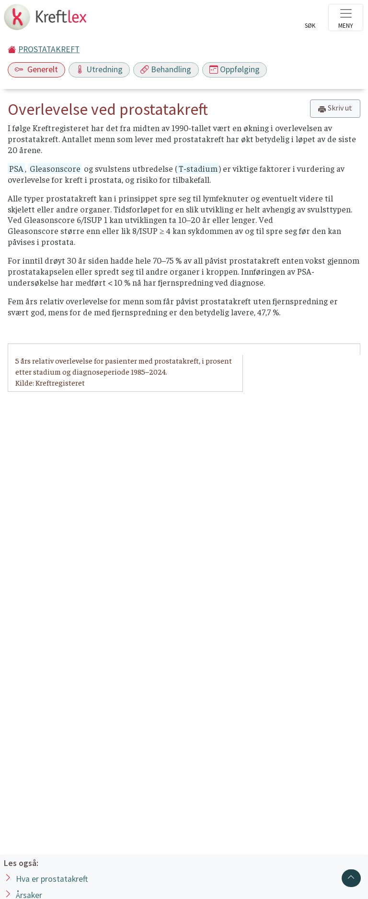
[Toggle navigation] (345, 17)
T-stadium (198, 168)
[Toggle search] (310, 20)
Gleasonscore (55, 168)
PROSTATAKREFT (49, 49)
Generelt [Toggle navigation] (36, 69)
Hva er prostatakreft (52, 879)
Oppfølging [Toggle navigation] (234, 69)
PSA (16, 168)
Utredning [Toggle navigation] (99, 69)
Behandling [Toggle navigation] (165, 69)
